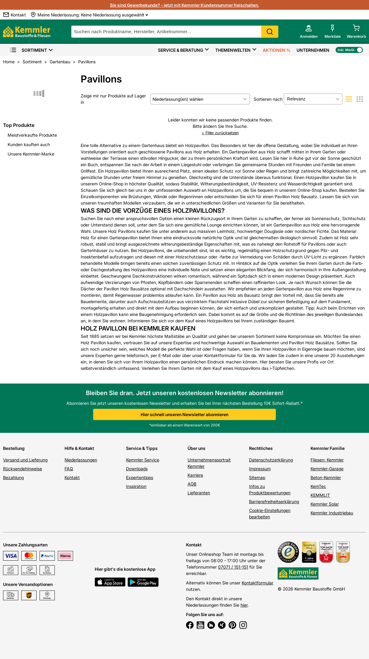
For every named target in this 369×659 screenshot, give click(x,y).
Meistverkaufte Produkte (32, 135)
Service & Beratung (180, 50)
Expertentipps (139, 477)
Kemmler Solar (325, 504)
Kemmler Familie (328, 448)
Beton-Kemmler (326, 477)
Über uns (197, 448)
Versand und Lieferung (25, 459)
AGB (192, 483)
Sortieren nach (268, 99)
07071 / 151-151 (233, 567)
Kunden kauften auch (29, 144)
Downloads (137, 468)
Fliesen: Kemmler (327, 459)
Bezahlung (13, 477)
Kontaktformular (257, 582)
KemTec (318, 486)
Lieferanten (199, 492)
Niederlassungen (81, 459)
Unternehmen (313, 50)
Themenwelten (233, 50)
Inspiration (136, 486)
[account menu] (309, 31)
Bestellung (14, 448)
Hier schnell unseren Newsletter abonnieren (184, 414)
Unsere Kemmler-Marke (31, 153)
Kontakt (72, 477)
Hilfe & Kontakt (79, 448)
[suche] (174, 32)
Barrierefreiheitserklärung (274, 501)
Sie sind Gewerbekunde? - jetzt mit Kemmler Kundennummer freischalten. (184, 5)
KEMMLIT (320, 495)
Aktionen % (276, 50)
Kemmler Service (142, 459)
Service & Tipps (142, 448)
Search (269, 32)
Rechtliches (261, 448)
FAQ (69, 468)
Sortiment (28, 50)
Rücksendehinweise (22, 468)
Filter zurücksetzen (220, 132)
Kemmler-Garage (327, 468)
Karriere (195, 475)
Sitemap (257, 477)
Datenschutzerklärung (271, 459)
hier (244, 605)
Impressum (260, 468)
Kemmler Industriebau (332, 512)
